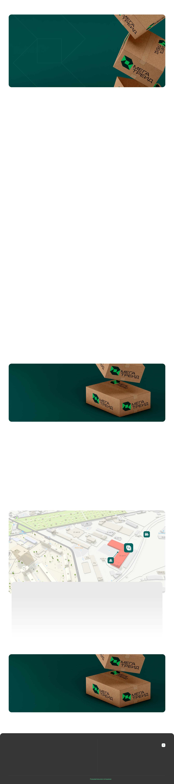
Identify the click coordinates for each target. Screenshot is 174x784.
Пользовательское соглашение (100, 779)
